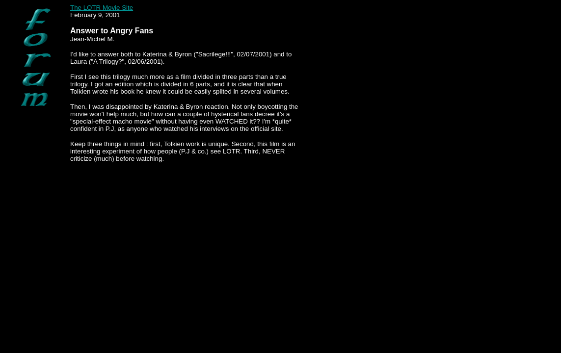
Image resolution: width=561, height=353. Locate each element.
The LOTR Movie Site (101, 7)
